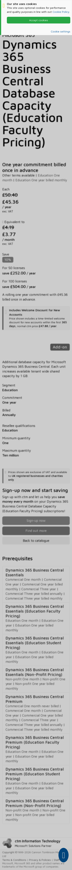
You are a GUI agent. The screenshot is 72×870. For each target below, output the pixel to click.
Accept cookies (38, 20)
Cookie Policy (61, 11)
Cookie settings (60, 31)
